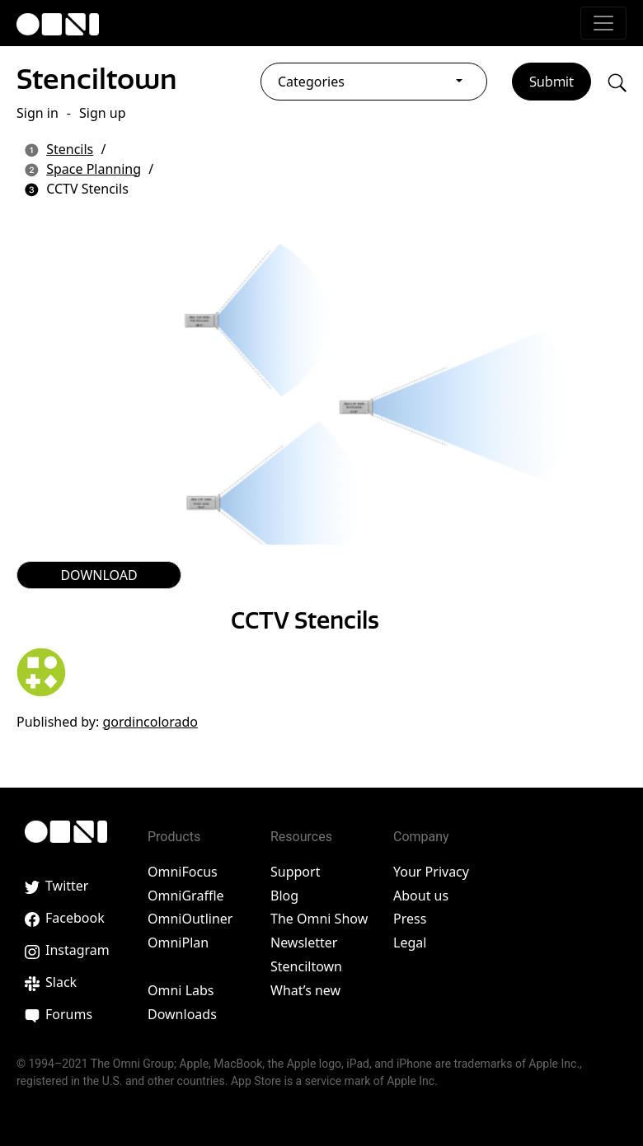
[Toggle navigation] (603, 23)
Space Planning (93, 169)
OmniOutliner (190, 919)
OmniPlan (178, 942)
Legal (409, 942)
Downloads (182, 1014)
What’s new (305, 990)
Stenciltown (96, 79)
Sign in (37, 113)
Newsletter (303, 942)
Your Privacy (431, 872)
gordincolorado (150, 722)
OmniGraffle (186, 895)
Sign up (102, 113)
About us (420, 895)
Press (409, 919)
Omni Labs (181, 990)
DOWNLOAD (98, 575)
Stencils (69, 149)
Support (295, 872)
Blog (284, 895)
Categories (311, 82)
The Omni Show (319, 919)
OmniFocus (183, 872)
